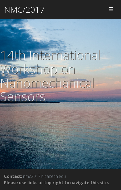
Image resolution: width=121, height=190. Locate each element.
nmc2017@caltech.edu (44, 176)
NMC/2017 (24, 9)
